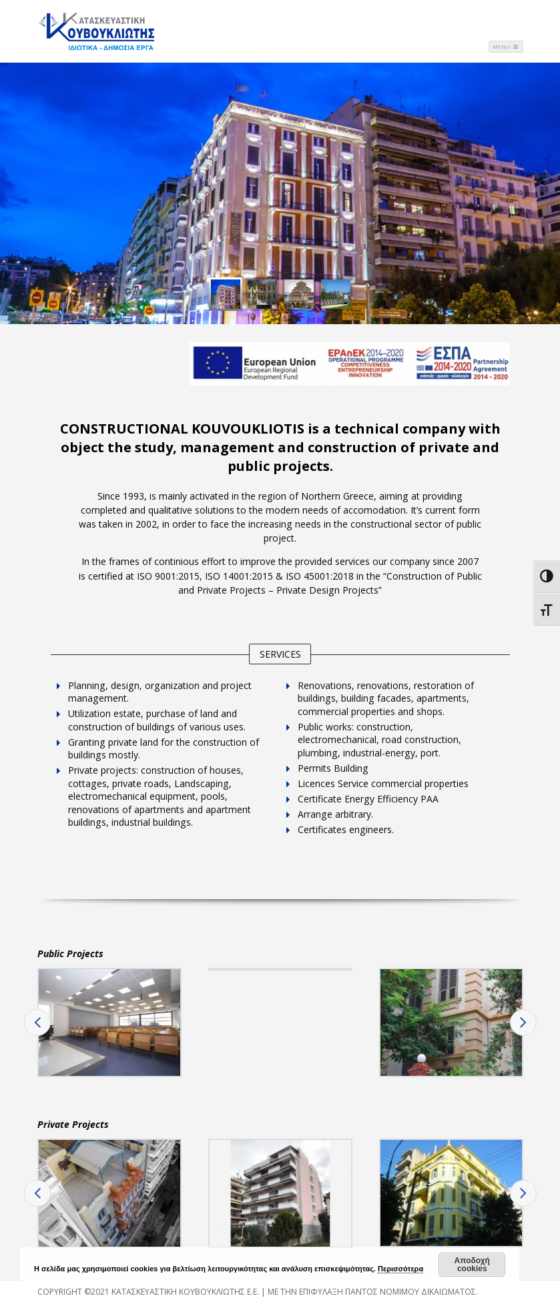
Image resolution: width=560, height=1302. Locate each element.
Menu (506, 46)
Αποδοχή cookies (472, 1264)
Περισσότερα (400, 1269)
